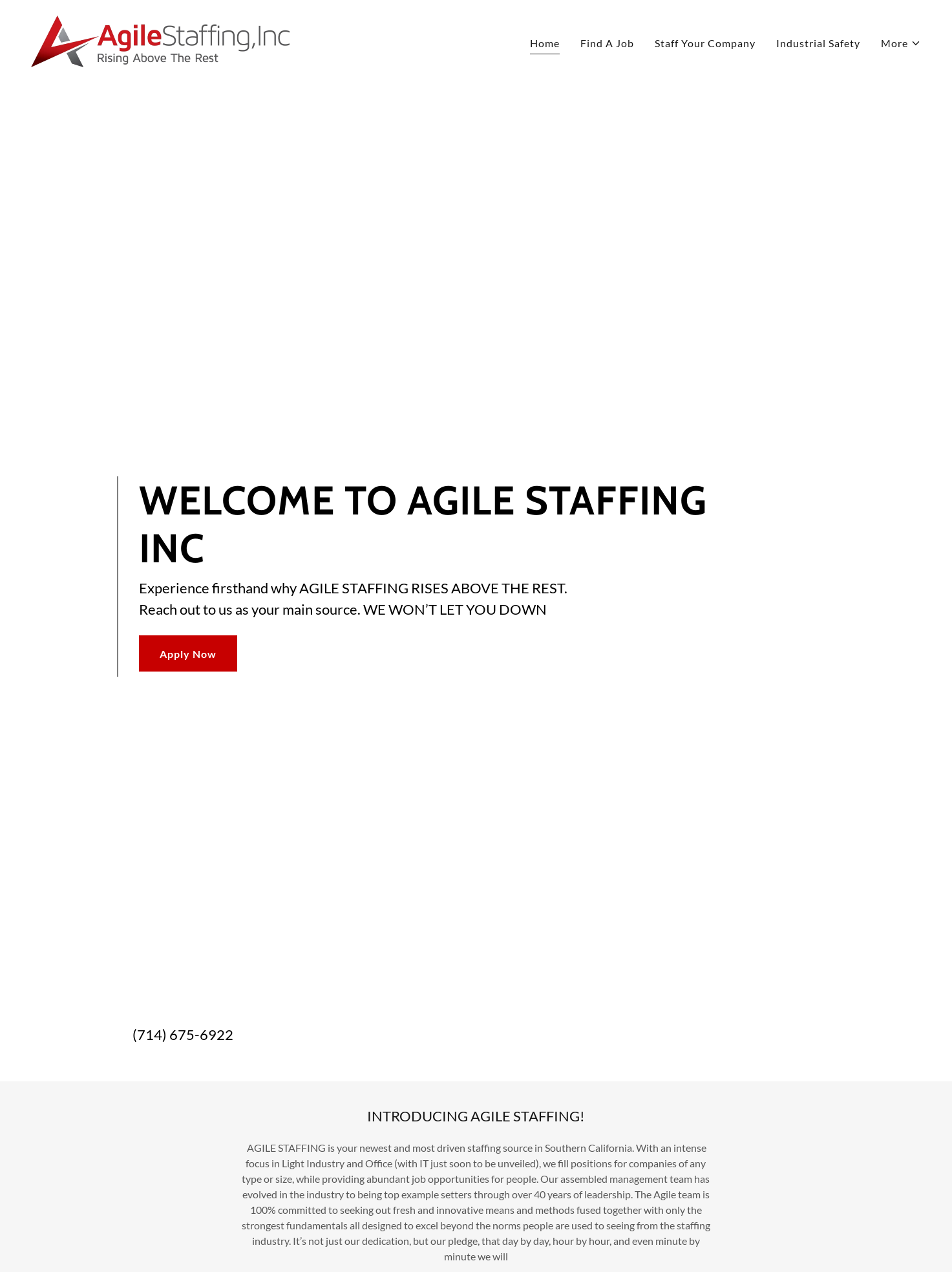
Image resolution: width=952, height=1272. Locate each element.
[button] (901, 43)
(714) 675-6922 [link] (182, 1034)
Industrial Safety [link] (818, 43)
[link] (160, 40)
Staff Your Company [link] (705, 43)
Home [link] (545, 43)
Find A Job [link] (607, 43)
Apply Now (188, 654)
